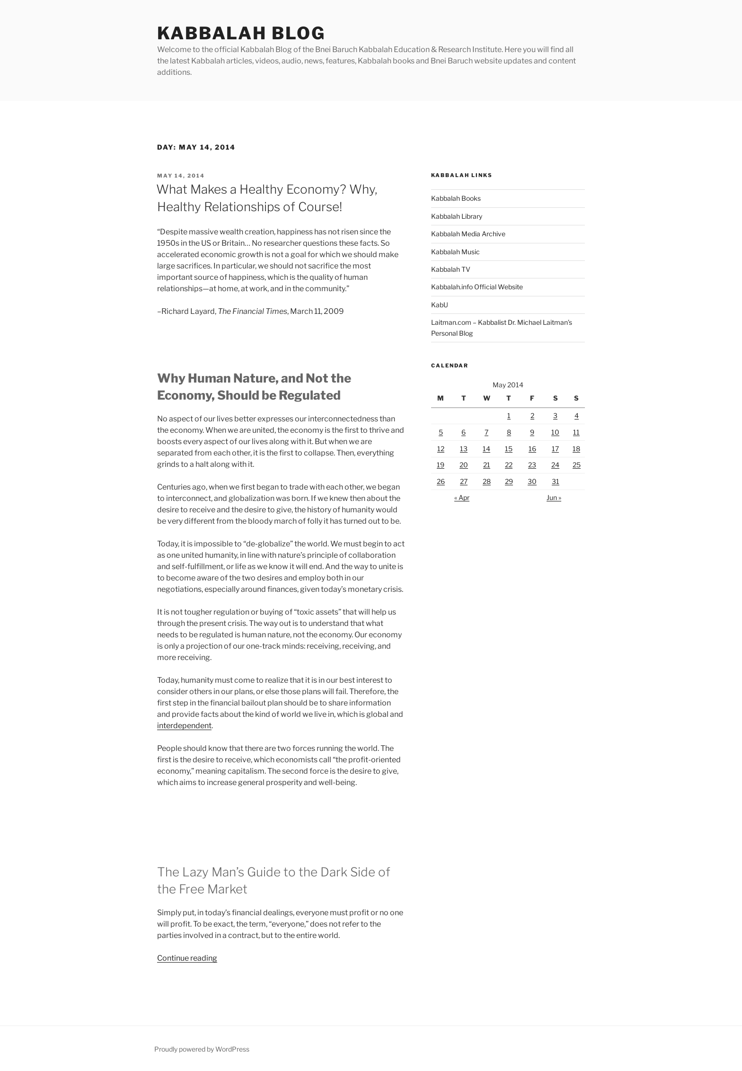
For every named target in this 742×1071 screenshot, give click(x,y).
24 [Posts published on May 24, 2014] (555, 465)
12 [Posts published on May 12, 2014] (440, 449)
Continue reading (187, 958)
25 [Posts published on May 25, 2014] (577, 465)
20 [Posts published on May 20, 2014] (463, 465)
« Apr (461, 497)
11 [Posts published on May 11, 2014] (576, 432)
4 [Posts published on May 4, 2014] (576, 415)
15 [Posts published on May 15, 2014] (508, 449)
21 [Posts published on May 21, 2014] (486, 465)
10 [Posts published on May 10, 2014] (555, 432)
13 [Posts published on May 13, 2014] (464, 449)
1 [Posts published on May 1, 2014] (509, 415)
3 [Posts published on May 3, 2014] (555, 415)
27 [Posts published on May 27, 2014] (464, 481)
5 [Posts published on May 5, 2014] (441, 432)
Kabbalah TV (450, 269)
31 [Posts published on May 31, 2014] (555, 481)
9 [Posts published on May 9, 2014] (532, 432)
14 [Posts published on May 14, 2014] (486, 449)
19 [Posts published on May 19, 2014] (440, 465)
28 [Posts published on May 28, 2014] (487, 481)
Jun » (554, 497)
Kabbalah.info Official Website (477, 287)
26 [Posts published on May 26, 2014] (441, 481)
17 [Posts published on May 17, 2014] (555, 449)
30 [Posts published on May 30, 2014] (532, 481)
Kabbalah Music (455, 252)
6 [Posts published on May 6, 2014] (463, 432)
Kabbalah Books (456, 198)
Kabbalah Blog (241, 33)
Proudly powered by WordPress (201, 1049)
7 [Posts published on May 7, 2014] (486, 432)
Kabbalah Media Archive (468, 234)
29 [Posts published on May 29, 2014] (509, 481)
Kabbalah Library (456, 216)
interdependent (184, 725)
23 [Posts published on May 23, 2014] (532, 465)
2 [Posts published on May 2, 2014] (532, 415)
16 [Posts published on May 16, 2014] (532, 449)
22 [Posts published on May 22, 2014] (508, 465)
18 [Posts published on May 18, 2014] (576, 449)
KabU (439, 305)
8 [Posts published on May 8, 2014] (509, 432)
